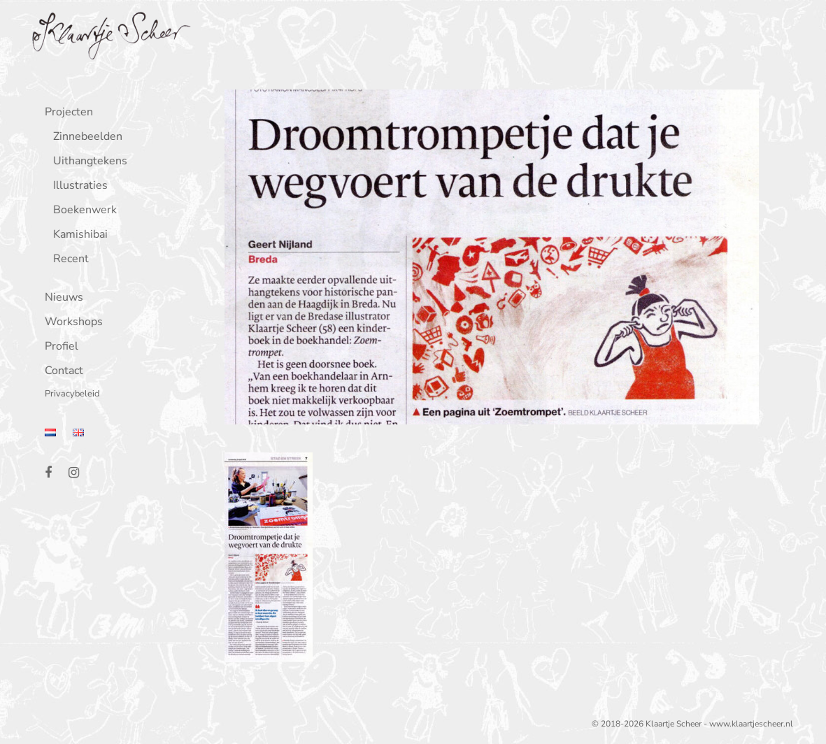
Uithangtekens (87, 162)
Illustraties (77, 186)
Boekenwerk (81, 210)
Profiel (58, 347)
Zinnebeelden (84, 137)
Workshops (70, 322)
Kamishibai (77, 235)
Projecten (65, 113)
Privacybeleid (68, 394)
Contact (60, 371)
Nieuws (60, 298)
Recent (67, 259)
